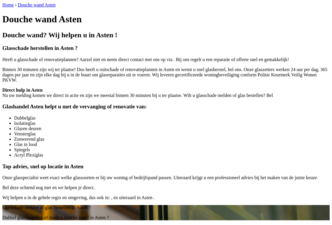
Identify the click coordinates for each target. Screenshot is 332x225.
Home (8, 4)
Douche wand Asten (36, 4)
